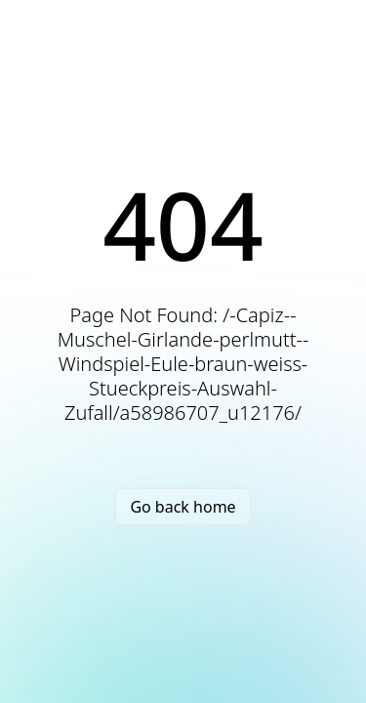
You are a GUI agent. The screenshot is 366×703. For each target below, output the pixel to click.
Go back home (182, 506)
